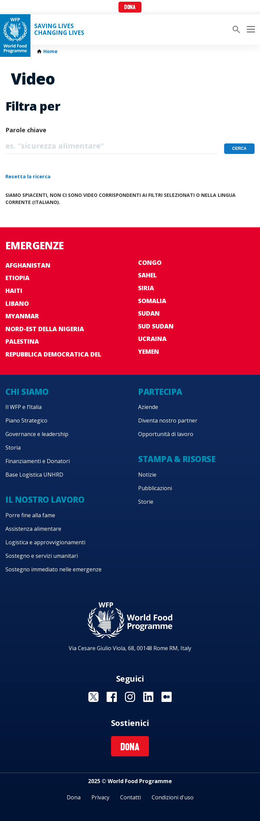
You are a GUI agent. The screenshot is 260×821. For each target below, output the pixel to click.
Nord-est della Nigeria (44, 329)
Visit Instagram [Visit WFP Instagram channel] (130, 697)
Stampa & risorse (176, 458)
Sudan (149, 313)
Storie (145, 501)
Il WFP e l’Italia (23, 407)
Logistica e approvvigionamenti (45, 542)
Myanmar (22, 316)
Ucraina (152, 339)
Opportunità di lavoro (165, 434)
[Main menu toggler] (250, 29)
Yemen (148, 351)
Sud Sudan (156, 326)
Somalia (152, 301)
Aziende (148, 407)
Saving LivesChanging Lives (59, 29)
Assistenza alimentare (33, 528)
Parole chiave (25, 130)
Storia (13, 447)
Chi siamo (27, 391)
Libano (17, 303)
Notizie (147, 474)
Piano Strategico (26, 420)
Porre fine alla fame (30, 515)
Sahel (147, 275)
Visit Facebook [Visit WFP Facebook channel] (112, 697)
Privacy (100, 797)
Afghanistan (27, 265)
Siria (146, 288)
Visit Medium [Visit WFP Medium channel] (166, 697)
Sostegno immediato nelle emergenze (53, 569)
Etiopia (17, 278)
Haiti (13, 291)
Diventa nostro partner (167, 420)
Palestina (22, 341)
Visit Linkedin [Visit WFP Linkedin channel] (148, 697)
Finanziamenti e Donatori (37, 461)
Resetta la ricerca (27, 176)
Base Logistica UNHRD (34, 474)
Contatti (130, 797)
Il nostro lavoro (44, 499)
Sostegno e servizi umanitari (41, 556)
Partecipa (160, 391)
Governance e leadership (36, 434)
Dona (129, 7)
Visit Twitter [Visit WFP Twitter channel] (93, 697)
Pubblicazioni (155, 488)
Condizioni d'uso (173, 797)
